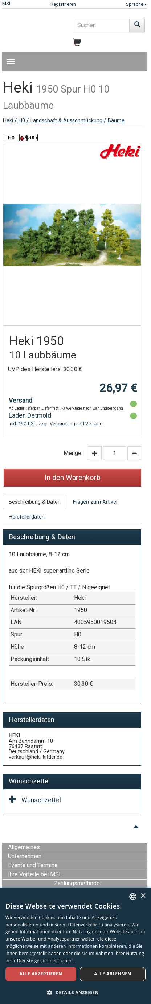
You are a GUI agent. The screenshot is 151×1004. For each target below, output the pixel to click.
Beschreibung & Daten (35, 502)
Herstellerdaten (27, 517)
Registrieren (63, 4)
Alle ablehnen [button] (112, 974)
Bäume (116, 121)
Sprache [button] (136, 4)
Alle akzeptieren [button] (41, 974)
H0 (22, 121)
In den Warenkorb (73, 477)
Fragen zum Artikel (95, 502)
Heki (8, 121)
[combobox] (132, 896)
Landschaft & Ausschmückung (66, 121)
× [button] (143, 896)
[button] (75, 992)
